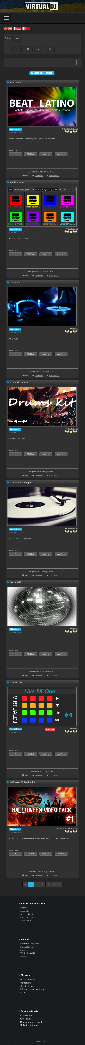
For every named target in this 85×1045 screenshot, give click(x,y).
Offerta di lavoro (28, 986)
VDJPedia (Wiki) (28, 953)
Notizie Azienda (28, 979)
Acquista (24, 911)
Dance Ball (15, 582)
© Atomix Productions (43, 1042)
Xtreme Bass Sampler (20, 482)
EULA (23, 992)
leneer (75, 328)
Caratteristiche (27, 914)
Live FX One (15, 682)
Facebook (26, 1015)
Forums (24, 956)
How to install (54, 176)
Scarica (24, 907)
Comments (39, 176)
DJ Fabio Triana (71, 129)
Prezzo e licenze (28, 917)
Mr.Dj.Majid (73, 229)
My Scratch (15, 282)
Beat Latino (15, 82)
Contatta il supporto (29, 943)
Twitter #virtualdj (29, 1025)
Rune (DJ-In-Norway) (69, 828)
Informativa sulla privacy (32, 989)
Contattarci (25, 983)
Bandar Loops (16, 182)
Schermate (25, 920)
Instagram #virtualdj (31, 1022)
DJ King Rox (73, 528)
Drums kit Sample (18, 382)
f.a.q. (22, 950)
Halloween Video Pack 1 (22, 782)
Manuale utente (27, 947)
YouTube (25, 1019)
